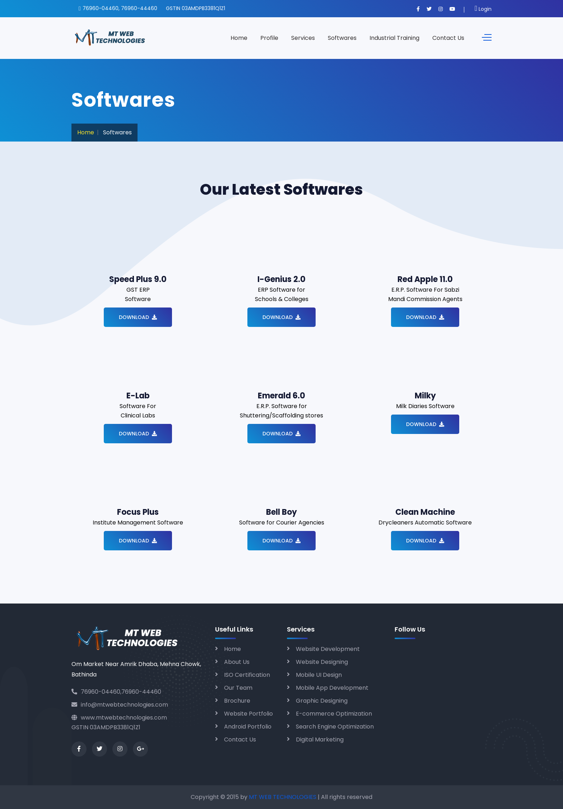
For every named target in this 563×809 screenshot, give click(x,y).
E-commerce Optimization (334, 713)
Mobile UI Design (319, 675)
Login (483, 9)
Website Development (328, 649)
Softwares (342, 38)
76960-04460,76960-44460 (116, 692)
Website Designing (322, 662)
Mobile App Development (332, 688)
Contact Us (448, 38)
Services (303, 38)
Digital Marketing (320, 739)
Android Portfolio (247, 726)
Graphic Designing (322, 701)
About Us (237, 662)
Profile (269, 38)
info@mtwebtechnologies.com (119, 705)
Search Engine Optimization (335, 726)
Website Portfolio (248, 713)
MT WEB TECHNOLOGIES (283, 797)
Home (239, 38)
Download (138, 317)
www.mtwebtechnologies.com (119, 717)
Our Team (238, 688)
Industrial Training (394, 38)
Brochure (237, 701)
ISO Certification (247, 675)
